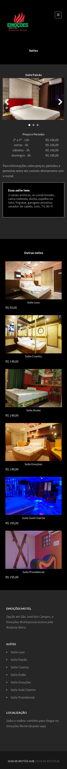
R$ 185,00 (11, 523)
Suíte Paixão (19, 660)
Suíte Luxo (33, 302)
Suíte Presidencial (33, 572)
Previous (8, 100)
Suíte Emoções (33, 464)
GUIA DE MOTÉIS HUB (21, 761)
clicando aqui (37, 726)
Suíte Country (33, 356)
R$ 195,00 (11, 577)
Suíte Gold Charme (33, 518)
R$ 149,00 (11, 361)
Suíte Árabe (33, 410)
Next (59, 100)
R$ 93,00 (11, 307)
